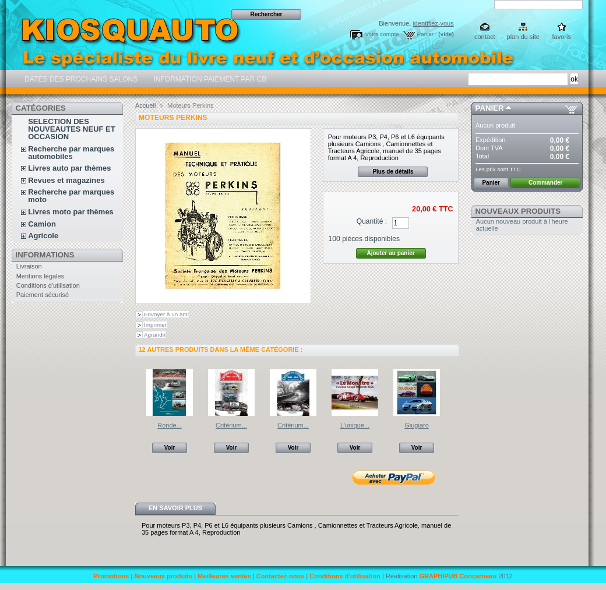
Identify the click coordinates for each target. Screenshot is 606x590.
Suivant (454, 392)
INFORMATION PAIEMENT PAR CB (209, 79)
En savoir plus (175, 507)
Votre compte (382, 34)
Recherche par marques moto (71, 196)
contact (484, 36)
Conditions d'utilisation (48, 285)
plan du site (523, 36)
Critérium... (231, 425)
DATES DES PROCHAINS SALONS (80, 79)
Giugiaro (416, 425)
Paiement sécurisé (42, 294)
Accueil (145, 105)
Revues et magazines (66, 180)
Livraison (29, 266)
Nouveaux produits (518, 211)
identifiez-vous (433, 23)
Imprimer (155, 325)
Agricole (43, 235)
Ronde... (169, 425)
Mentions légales (40, 276)
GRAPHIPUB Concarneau (457, 576)
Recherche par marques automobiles (71, 152)
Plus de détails (392, 171)
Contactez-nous (280, 576)
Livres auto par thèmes (69, 168)
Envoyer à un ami (166, 314)
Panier (489, 108)
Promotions (111, 576)
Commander (545, 182)
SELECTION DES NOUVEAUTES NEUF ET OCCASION (71, 129)
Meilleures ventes (224, 576)
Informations (45, 254)
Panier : (427, 34)
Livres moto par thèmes (71, 211)
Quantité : (372, 221)
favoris (561, 36)
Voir (169, 447)
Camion (42, 224)
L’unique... (354, 425)
